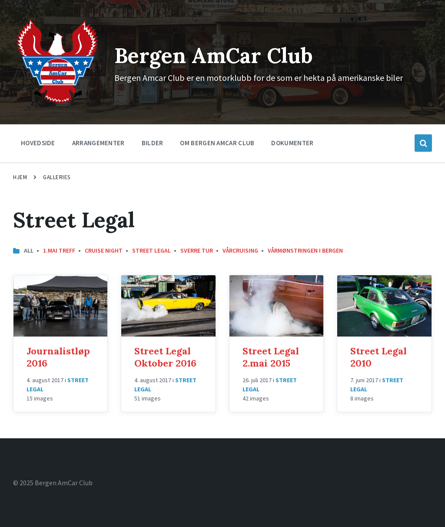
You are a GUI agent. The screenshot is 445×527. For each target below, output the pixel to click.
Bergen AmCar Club (213, 55)
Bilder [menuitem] (152, 143)
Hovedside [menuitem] (38, 143)
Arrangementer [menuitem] (98, 143)
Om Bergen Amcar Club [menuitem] (217, 143)
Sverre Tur (196, 250)
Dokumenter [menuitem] (292, 143)
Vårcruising (240, 250)
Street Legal (151, 250)
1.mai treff (59, 250)
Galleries (56, 177)
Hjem (20, 177)
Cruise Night (104, 250)
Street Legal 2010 (378, 357)
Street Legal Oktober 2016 (165, 357)
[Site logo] (57, 103)
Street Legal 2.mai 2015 (270, 357)
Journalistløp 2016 (58, 357)
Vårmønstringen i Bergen (305, 250)
